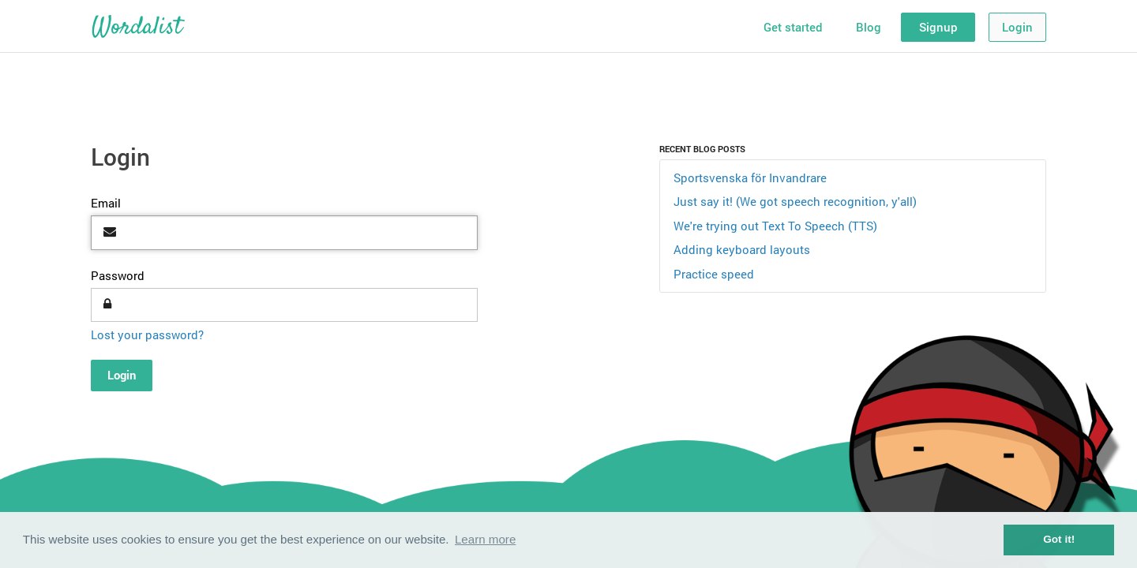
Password (117, 275)
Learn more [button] (485, 539)
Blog (868, 27)
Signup (938, 27)
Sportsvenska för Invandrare (750, 177)
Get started (793, 27)
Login (1017, 27)
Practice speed (714, 274)
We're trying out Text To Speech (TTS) (775, 226)
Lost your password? (147, 334)
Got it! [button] (1059, 539)
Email (106, 203)
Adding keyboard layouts (742, 249)
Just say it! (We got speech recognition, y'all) (795, 201)
